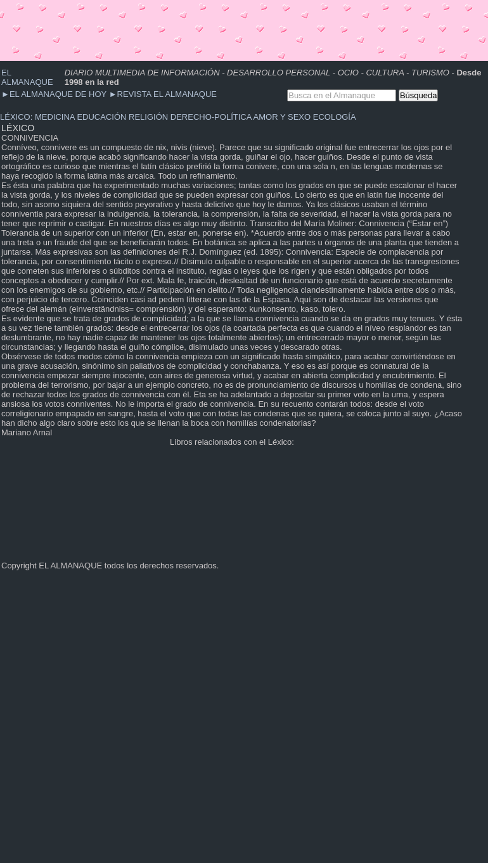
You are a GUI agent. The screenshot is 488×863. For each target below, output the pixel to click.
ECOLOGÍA (334, 117)
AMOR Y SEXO (282, 117)
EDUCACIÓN (101, 117)
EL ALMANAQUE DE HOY (55, 94)
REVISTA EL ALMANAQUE (163, 94)
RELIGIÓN (148, 117)
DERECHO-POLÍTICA (211, 117)
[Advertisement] (230, 28)
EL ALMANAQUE (27, 77)
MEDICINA (55, 117)
